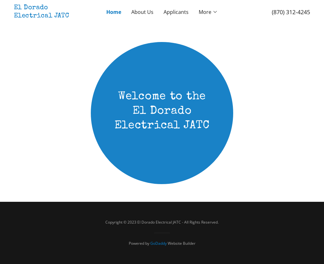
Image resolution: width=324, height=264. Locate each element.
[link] (51, 15)
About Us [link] (142, 12)
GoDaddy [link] (158, 243)
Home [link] (113, 12)
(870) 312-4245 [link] (291, 12)
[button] (208, 12)
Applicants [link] (176, 12)
